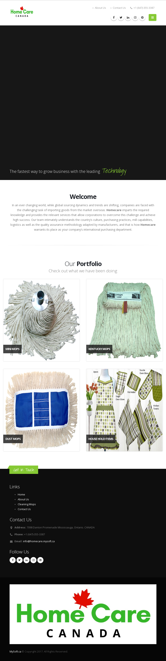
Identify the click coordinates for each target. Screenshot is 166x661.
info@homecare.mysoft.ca (39, 541)
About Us (99, 8)
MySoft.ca (15, 651)
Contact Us (118, 8)
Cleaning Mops (27, 504)
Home (21, 494)
